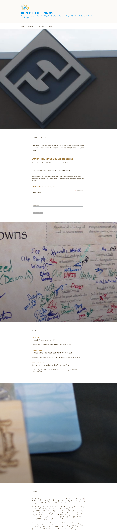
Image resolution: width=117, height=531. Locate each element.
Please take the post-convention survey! (51, 352)
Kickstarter (35, 523)
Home (22, 26)
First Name (36, 199)
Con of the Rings (37, 13)
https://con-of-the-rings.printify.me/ (60, 170)
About (50, 26)
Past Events (42, 26)
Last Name (36, 205)
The (84, 499)
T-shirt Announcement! (43, 340)
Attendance (31, 26)
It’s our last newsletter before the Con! (50, 365)
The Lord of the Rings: (76, 499)
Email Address (37, 192)
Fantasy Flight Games (69, 501)
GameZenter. (65, 503)
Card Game (35, 501)
